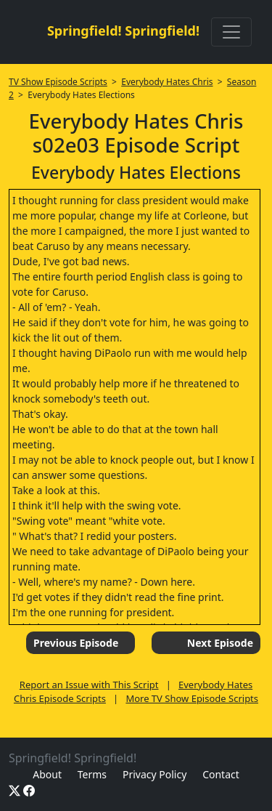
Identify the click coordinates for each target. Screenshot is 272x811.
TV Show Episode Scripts (58, 82)
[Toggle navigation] (231, 32)
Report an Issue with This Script (89, 684)
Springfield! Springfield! (123, 30)
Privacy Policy (154, 774)
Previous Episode (75, 643)
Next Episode (220, 643)
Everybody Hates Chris (167, 82)
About (47, 774)
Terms (92, 774)
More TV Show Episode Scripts (191, 698)
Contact (220, 774)
